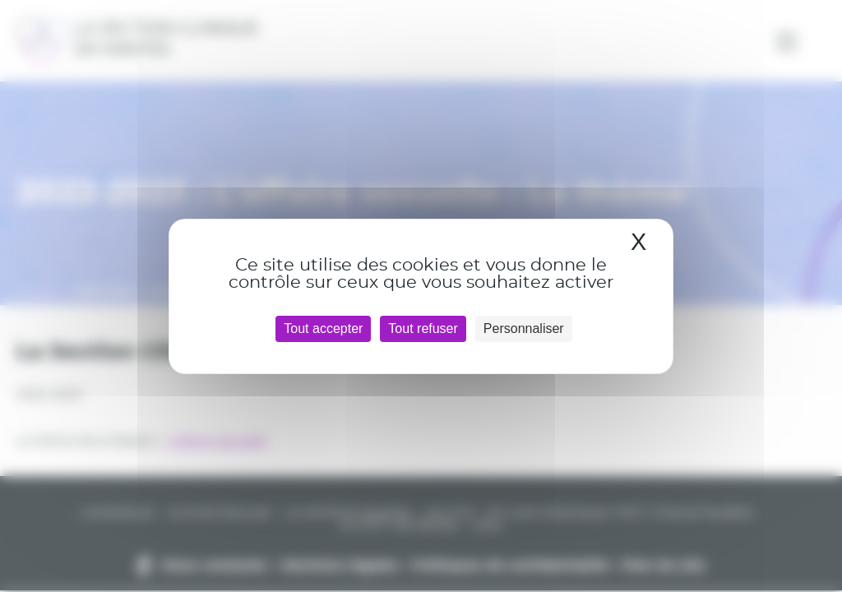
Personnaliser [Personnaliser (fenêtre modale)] (523, 328)
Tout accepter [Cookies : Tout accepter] (323, 328)
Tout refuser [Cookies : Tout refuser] (422, 328)
